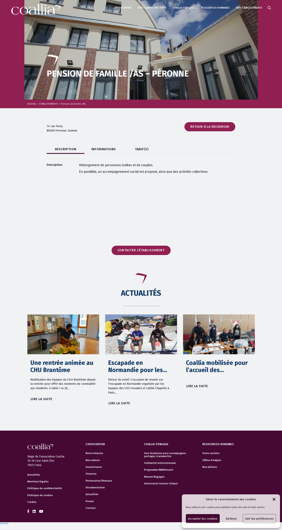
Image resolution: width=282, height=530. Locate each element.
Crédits (31, 502)
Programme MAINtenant (158, 469)
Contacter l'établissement (141, 250)
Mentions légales (37, 481)
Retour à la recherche (209, 127)
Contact (91, 508)
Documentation (95, 487)
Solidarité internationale (160, 463)
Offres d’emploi (211, 460)
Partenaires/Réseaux (99, 480)
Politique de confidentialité (44, 488)
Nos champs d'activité (152, 7)
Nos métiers (209, 467)
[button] (274, 499)
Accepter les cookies (203, 518)
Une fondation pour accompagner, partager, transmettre (165, 454)
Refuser (231, 518)
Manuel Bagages (154, 476)
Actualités (33, 474)
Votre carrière (211, 453)
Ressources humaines (215, 7)
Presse (90, 501)
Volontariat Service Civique (161, 483)
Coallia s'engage (183, 7)
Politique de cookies (40, 495)
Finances (91, 473)
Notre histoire (94, 453)
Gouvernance (94, 467)
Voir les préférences (259, 518)
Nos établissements (249, 7)
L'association (122, 7)
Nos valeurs (93, 460)
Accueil (32, 104)
